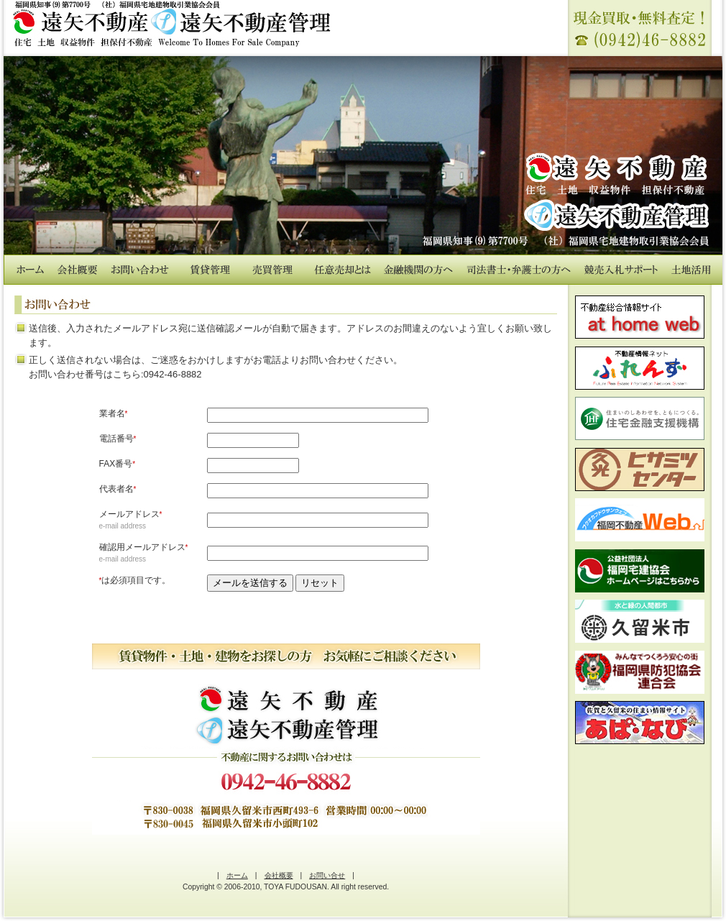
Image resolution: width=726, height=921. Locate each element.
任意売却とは (343, 270)
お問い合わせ (140, 270)
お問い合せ (327, 875)
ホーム (30, 270)
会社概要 (77, 270)
